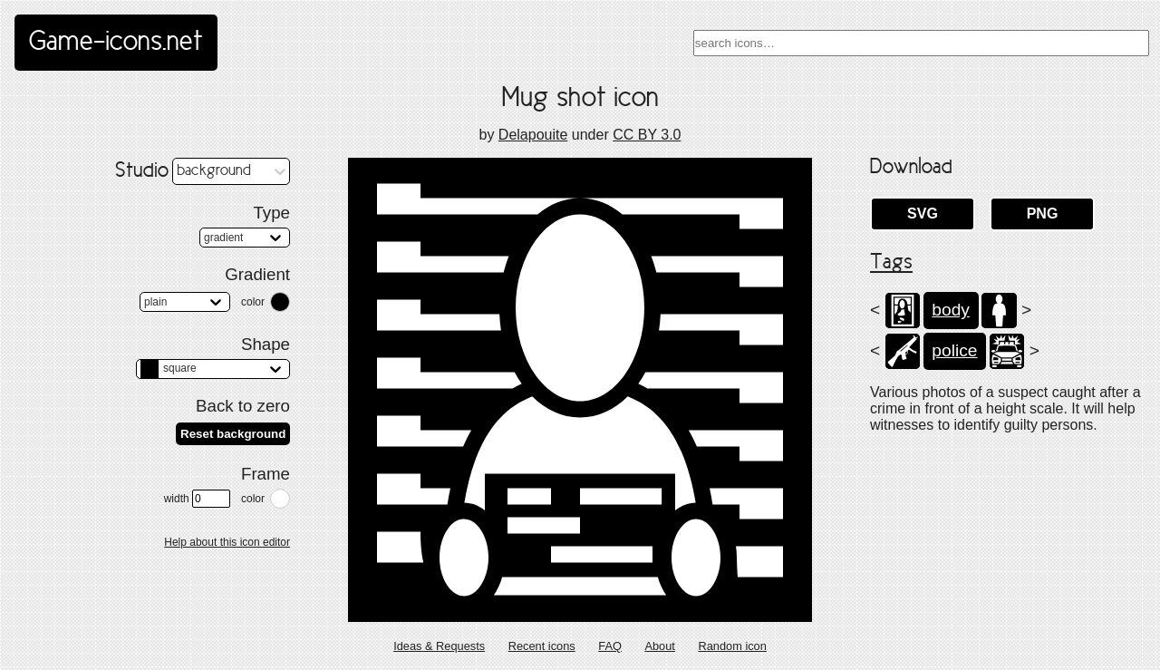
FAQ (610, 646)
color (253, 302)
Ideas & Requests (439, 646)
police (954, 350)
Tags (891, 263)
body (951, 309)
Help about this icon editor (227, 542)
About (659, 646)
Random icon (732, 646)
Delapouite (533, 134)
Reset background (232, 434)
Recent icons (541, 646)
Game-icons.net (116, 42)
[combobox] (921, 43)
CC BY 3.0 (647, 134)
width (197, 499)
